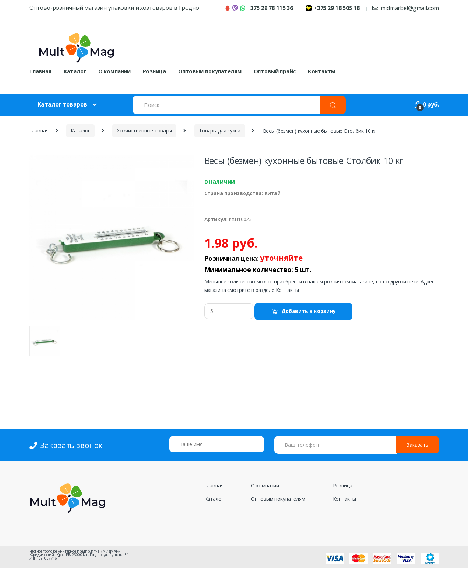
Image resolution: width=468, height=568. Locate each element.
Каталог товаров (62, 104)
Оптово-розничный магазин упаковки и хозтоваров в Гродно (114, 8)
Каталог (75, 71)
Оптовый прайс (275, 71)
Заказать (417, 445)
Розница (154, 71)
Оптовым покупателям (209, 71)
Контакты (321, 71)
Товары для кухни (219, 130)
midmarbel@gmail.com (405, 8)
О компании (114, 71)
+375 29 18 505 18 (333, 8)
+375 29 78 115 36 (259, 8)
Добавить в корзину (308, 311)
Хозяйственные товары (144, 130)
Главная (40, 71)
